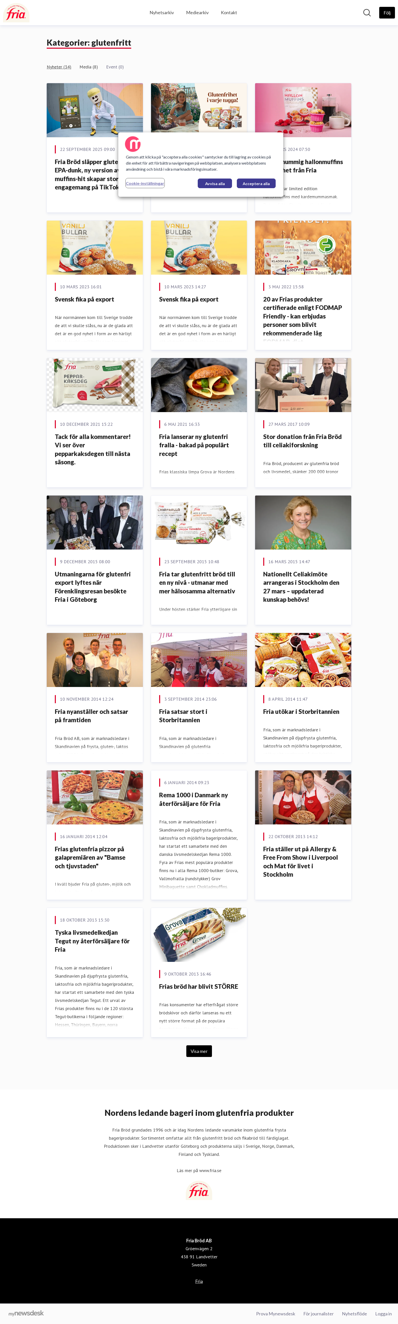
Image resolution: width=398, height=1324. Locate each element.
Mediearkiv (197, 12)
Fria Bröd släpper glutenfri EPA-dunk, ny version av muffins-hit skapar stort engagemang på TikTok (91, 174)
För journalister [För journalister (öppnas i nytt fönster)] (318, 1313)
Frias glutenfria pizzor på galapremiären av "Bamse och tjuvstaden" (90, 857)
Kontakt (229, 12)
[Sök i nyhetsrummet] (367, 13)
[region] (200, 164)
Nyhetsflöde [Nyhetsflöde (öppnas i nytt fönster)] (354, 1313)
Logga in (383, 1313)
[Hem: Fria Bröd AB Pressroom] (16, 12)
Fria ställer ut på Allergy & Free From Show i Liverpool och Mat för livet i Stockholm (300, 861)
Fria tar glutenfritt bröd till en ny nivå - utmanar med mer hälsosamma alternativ (197, 582)
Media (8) (88, 67)
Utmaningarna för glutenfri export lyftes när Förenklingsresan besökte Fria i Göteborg (93, 586)
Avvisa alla (215, 183)
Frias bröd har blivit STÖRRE (198, 986)
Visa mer (199, 1051)
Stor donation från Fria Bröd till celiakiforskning (302, 441)
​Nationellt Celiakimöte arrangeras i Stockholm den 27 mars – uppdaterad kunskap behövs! (301, 586)
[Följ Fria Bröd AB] (387, 13)
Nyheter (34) (59, 67)
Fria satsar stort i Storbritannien (183, 716)
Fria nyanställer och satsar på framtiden (91, 716)
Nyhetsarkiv (162, 12)
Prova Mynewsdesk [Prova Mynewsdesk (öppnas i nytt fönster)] (275, 1313)
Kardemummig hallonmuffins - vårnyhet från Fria (303, 166)
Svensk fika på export (84, 299)
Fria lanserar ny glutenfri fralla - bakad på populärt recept (194, 445)
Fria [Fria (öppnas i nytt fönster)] (199, 1281)
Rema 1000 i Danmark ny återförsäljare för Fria (193, 799)
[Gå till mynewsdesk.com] (26, 1314)
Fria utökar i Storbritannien (301, 711)
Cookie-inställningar (145, 183)
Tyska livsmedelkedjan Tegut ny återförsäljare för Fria (92, 941)
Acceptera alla (256, 183)
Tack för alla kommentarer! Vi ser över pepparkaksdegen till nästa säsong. (93, 449)
